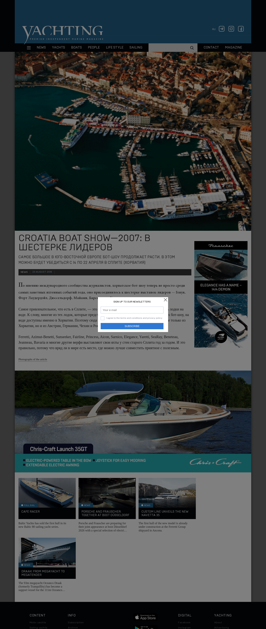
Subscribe (132, 326)
